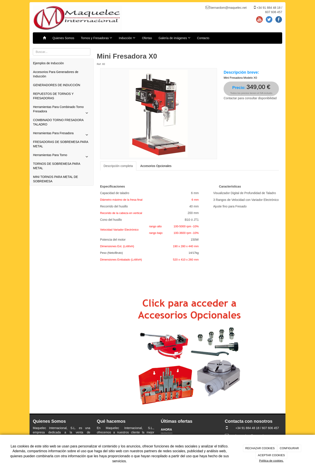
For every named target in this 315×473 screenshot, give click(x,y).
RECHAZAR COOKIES (260, 448)
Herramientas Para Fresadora (61, 134)
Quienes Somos (63, 38)
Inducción (127, 38)
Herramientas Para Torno (61, 156)
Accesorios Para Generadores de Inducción (55, 74)
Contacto (203, 38)
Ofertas (147, 38)
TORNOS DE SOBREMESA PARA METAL (56, 166)
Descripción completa (118, 166)
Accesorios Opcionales (155, 166)
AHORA (167, 429)
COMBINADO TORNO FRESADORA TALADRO (58, 122)
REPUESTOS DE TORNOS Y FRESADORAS (53, 96)
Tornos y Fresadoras (96, 38)
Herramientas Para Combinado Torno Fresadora (61, 110)
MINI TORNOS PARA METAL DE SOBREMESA (55, 179)
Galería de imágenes (175, 38)
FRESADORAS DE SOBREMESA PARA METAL (60, 144)
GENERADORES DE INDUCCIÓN (56, 85)
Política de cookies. (271, 460)
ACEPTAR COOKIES (271, 455)
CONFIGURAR (289, 448)
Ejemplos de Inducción (48, 63)
